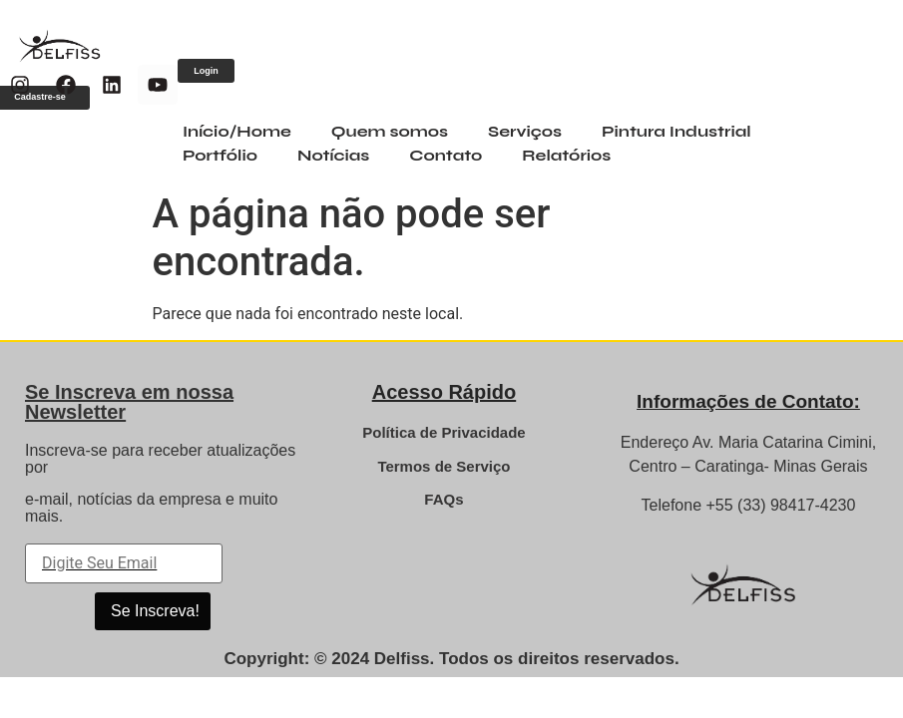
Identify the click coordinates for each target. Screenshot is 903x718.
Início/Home (237, 131)
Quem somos (389, 131)
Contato (445, 155)
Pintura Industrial (676, 131)
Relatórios (566, 155)
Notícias (333, 155)
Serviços (525, 131)
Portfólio (220, 155)
